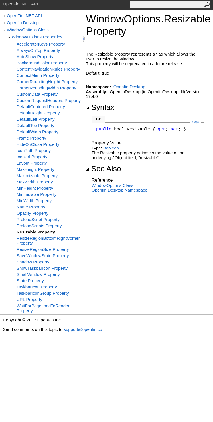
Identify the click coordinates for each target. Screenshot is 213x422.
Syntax (100, 107)
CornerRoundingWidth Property (46, 87)
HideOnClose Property (38, 144)
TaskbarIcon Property (37, 286)
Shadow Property (33, 261)
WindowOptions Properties (37, 36)
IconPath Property (34, 150)
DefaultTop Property (35, 125)
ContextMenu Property (38, 75)
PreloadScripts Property (39, 225)
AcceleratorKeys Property (41, 44)
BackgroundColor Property (42, 62)
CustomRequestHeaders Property (49, 100)
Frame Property (31, 138)
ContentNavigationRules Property (48, 69)
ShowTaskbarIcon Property (42, 268)
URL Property (29, 299)
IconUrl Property (32, 156)
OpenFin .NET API (24, 15)
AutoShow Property (35, 56)
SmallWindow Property (38, 274)
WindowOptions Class (28, 29)
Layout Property (32, 163)
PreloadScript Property (38, 219)
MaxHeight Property (35, 169)
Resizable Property (36, 232)
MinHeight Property (35, 188)
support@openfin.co (83, 329)
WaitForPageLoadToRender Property (43, 308)
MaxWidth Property (35, 181)
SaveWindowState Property (43, 255)
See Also (103, 168)
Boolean (111, 148)
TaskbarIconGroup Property (43, 293)
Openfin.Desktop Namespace (119, 190)
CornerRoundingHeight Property (47, 81)
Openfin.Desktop (23, 22)
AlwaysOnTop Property (38, 50)
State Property (30, 280)
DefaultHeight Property (38, 112)
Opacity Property (32, 213)
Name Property (31, 206)
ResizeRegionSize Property (43, 249)
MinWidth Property (34, 200)
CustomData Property (37, 94)
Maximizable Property (37, 175)
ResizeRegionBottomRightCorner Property (48, 240)
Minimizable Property (36, 194)
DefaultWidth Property (37, 131)
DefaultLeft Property (35, 119)
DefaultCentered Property (41, 106)
